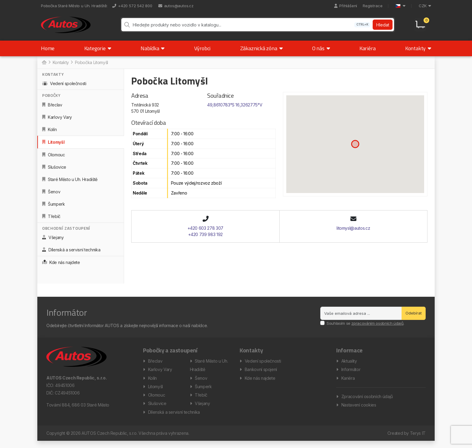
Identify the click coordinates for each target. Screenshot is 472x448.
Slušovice (54, 170)
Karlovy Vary (57, 120)
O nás (321, 52)
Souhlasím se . (365, 326)
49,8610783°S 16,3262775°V (234, 108)
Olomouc (53, 158)
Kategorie (97, 52)
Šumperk (53, 207)
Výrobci (202, 52)
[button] (355, 147)
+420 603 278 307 (205, 231)
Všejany (53, 241)
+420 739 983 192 (205, 237)
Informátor (351, 373)
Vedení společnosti (64, 87)
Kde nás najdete (61, 265)
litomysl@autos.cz (353, 231)
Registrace (372, 5)
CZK (425, 5)
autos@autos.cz (176, 5)
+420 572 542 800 (132, 5)
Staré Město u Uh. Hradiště (70, 182)
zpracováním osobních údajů (377, 326)
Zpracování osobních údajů (367, 401)
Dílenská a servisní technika (71, 253)
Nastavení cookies (358, 410)
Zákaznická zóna (261, 52)
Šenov (51, 195)
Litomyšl (53, 145)
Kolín (49, 132)
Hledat (382, 26)
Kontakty (418, 52)
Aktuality (349, 364)
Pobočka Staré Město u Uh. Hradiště (74, 5)
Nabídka (152, 52)
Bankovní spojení (261, 373)
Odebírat (413, 316)
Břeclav (52, 108)
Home (47, 52)
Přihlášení (345, 5)
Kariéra (367, 52)
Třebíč (51, 219)
